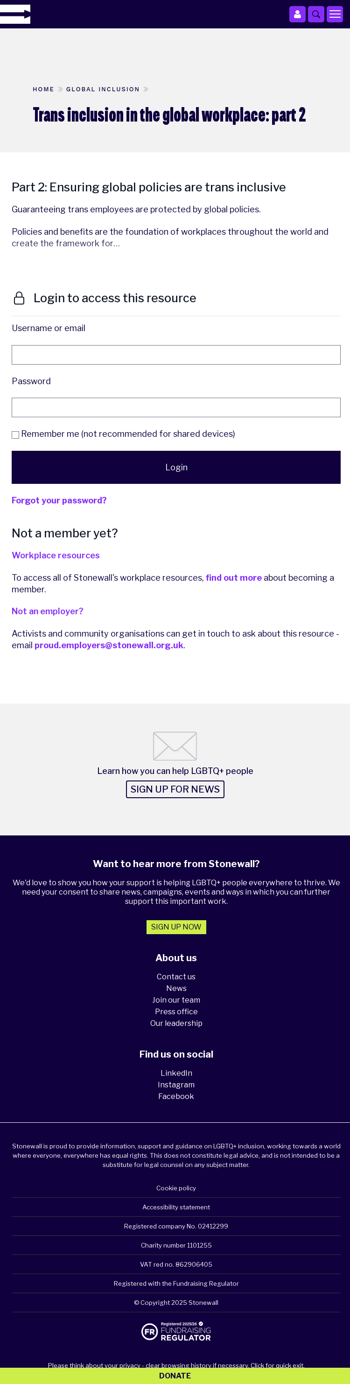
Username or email (48, 328)
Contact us (176, 976)
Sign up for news (175, 789)
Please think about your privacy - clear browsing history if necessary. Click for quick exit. (176, 1365)
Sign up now (176, 927)
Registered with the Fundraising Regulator (176, 1283)
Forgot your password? (59, 500)
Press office (176, 1011)
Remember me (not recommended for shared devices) (123, 434)
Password (31, 381)
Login (176, 467)
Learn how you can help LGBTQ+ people (175, 771)
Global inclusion (103, 89)
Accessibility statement (176, 1207)
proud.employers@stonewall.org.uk (109, 645)
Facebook (176, 1096)
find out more (234, 578)
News (176, 988)
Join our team (176, 1000)
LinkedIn (176, 1073)
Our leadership (176, 1023)
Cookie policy (176, 1188)
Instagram (176, 1084)
